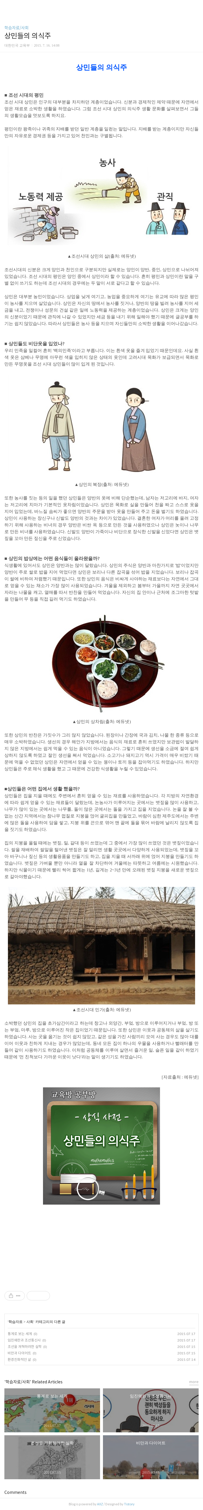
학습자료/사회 (16, 27)
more (194, 1381)
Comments (15, 1492)
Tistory (129, 1504)
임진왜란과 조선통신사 (24, 1340)
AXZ (100, 1504)
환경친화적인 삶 (19, 1359)
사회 (29, 1322)
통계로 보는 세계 (20, 1334)
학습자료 (15, 1322)
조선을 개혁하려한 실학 (25, 1346)
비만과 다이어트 (19, 1353)
